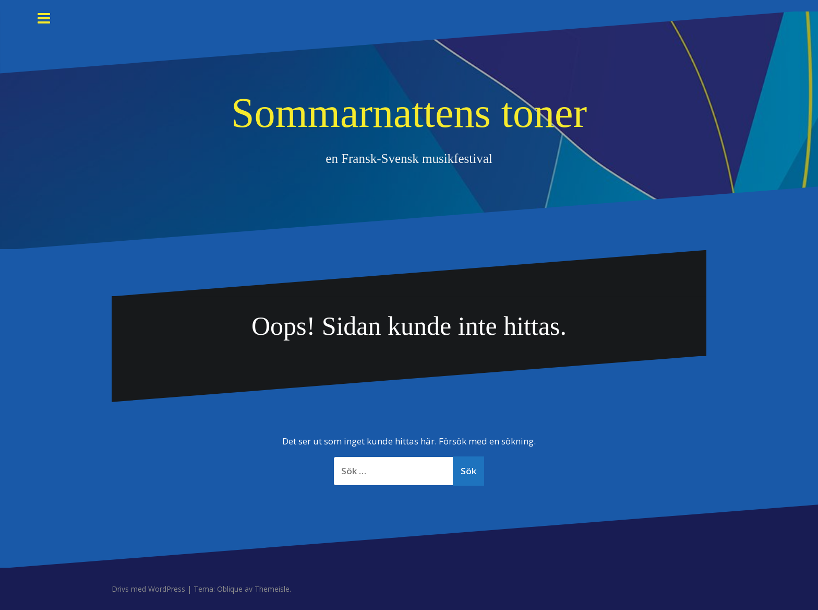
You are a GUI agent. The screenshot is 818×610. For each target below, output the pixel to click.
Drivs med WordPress (148, 589)
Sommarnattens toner (409, 113)
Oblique (230, 589)
